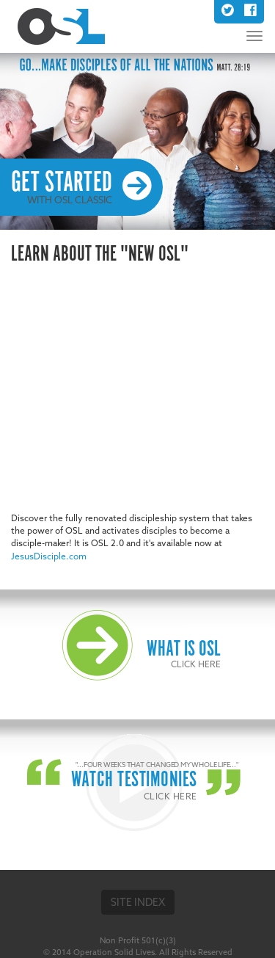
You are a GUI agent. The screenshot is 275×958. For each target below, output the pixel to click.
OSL (61, 26)
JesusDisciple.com (49, 556)
